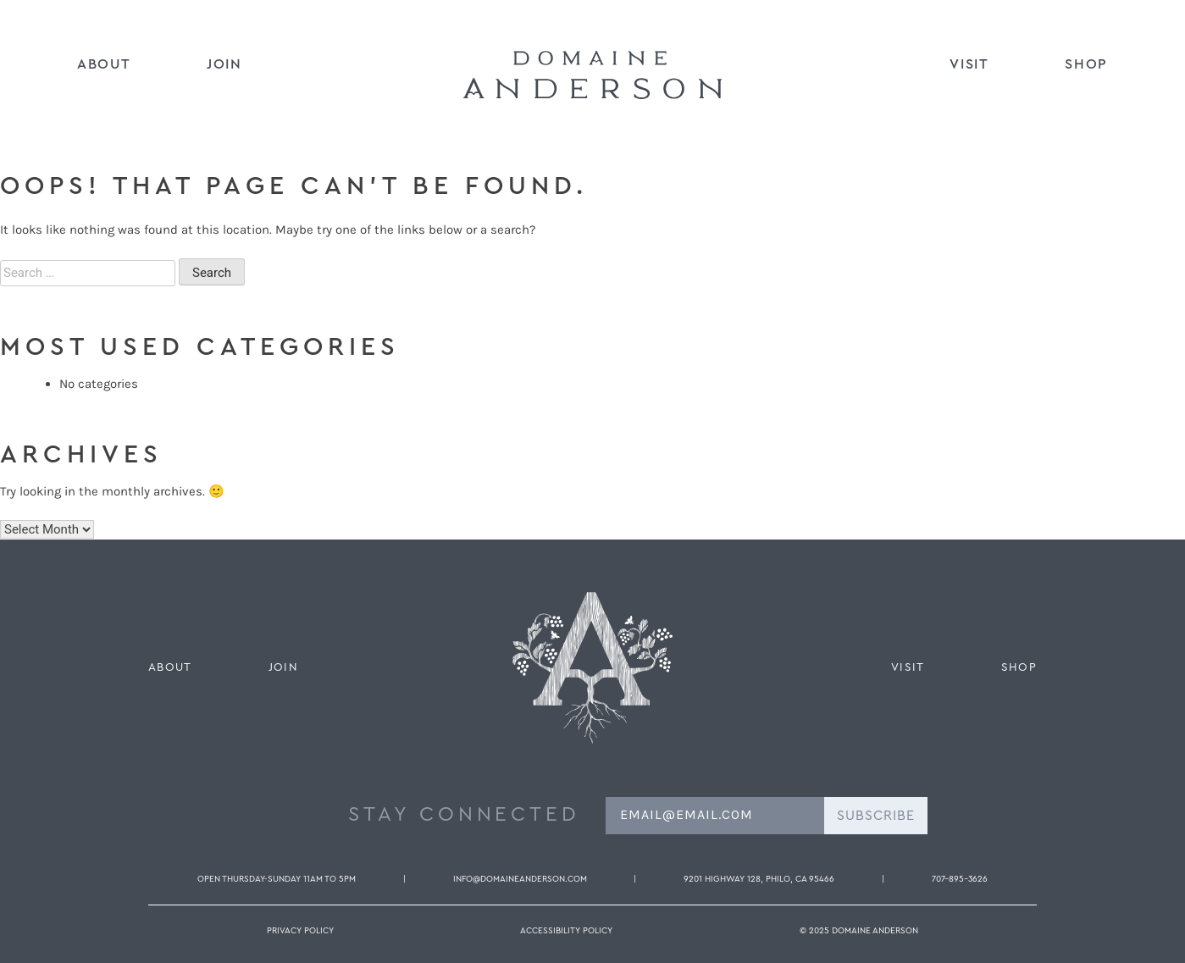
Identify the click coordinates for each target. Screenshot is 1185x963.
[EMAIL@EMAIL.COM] (715, 815)
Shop (1086, 64)
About (103, 64)
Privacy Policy (300, 931)
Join (224, 64)
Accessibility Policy (566, 931)
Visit (969, 64)
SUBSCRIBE (876, 815)
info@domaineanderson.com (520, 879)
